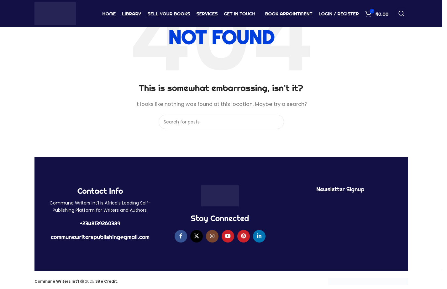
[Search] (401, 14)
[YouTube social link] (228, 236)
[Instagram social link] (212, 236)
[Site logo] (55, 13)
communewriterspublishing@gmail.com (100, 237)
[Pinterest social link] (243, 236)
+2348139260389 (100, 223)
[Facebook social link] (181, 236)
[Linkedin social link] (259, 236)
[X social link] (196, 236)
